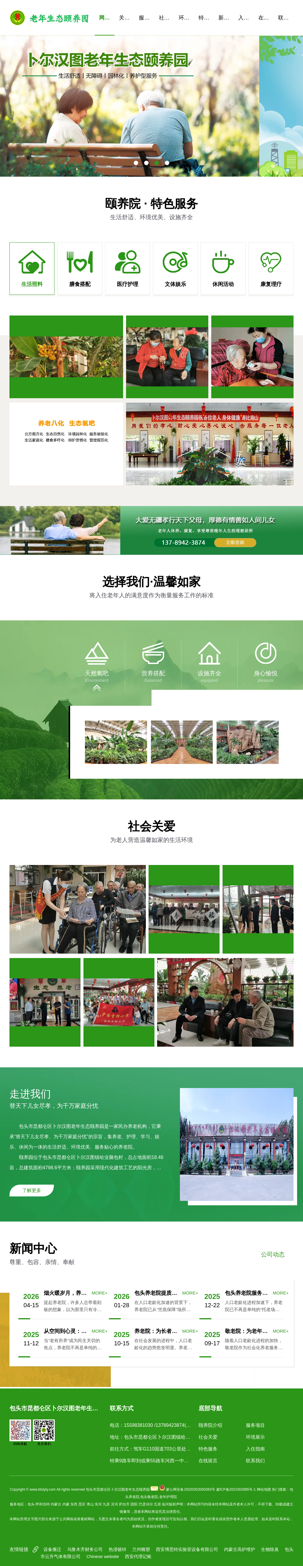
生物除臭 (270, 1549)
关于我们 (126, 18)
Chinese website (102, 1556)
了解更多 (31, 1190)
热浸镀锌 (117, 1549)
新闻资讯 (226, 18)
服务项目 (146, 18)
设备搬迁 (52, 1549)
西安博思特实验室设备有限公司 (187, 1549)
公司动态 (273, 1254)
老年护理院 (168, 1497)
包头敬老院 (149, 1497)
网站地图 (264, 1489)
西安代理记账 (138, 1556)
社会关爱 (166, 18)
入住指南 (246, 18)
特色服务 (206, 18)
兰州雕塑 (141, 1549)
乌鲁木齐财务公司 (85, 1549)
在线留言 (266, 18)
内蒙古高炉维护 (239, 1549)
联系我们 (286, 18)
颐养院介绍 (210, 1425)
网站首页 (107, 18)
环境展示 (186, 18)
